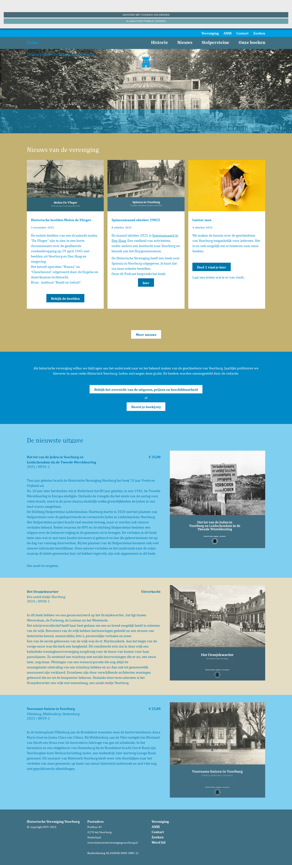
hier (146, 283)
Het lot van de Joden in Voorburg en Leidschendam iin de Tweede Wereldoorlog (61, 459)
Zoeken (259, 33)
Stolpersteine (215, 42)
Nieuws (184, 42)
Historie (159, 42)
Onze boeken (252, 42)
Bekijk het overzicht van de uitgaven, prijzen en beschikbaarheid (146, 389)
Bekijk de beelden (65, 298)
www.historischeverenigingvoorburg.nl (112, 842)
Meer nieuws (146, 335)
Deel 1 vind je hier (211, 267)
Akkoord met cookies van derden (146, 14)
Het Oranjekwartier (43, 591)
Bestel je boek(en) (146, 407)
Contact (242, 33)
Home (33, 42)
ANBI (227, 33)
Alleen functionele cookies (146, 21)
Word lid (158, 842)
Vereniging (210, 33)
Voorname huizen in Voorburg (51, 709)
